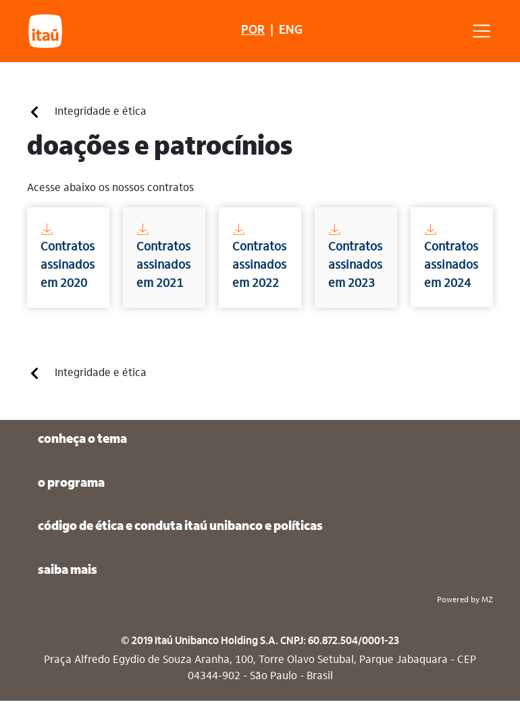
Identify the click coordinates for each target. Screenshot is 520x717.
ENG (291, 30)
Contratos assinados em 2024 (451, 256)
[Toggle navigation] (487, 31)
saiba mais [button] (67, 570)
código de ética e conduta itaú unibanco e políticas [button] (180, 527)
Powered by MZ (465, 600)
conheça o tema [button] (82, 439)
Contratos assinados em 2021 (163, 256)
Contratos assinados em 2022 (259, 256)
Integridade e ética (87, 112)
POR (253, 30)
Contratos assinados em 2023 (355, 256)
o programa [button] (71, 483)
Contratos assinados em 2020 (68, 256)
